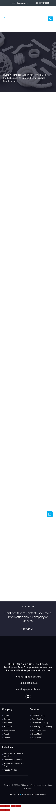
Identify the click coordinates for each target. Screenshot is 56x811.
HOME (6, 74)
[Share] (7, 806)
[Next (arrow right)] (7, 810)
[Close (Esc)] (2, 806)
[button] (4, 19)
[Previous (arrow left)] (2, 810)
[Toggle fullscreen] (13, 806)
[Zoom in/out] (18, 806)
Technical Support (20, 74)
